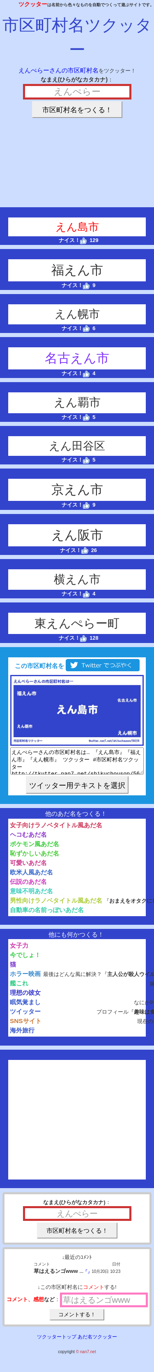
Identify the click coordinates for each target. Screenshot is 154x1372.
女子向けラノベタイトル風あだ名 (56, 829)
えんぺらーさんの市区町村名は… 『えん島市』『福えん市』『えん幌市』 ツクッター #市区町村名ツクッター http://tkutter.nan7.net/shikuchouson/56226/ (76, 763)
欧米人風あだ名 (31, 877)
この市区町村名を (77, 665)
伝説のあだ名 (28, 886)
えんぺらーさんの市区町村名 (58, 70)
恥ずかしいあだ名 (34, 858)
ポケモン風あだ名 (34, 848)
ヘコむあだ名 (28, 839)
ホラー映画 (25, 978)
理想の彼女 (25, 997)
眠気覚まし (25, 1006)
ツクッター (32, 4)
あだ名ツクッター (97, 1342)
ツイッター (25, 1016)
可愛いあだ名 (28, 867)
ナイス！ (73, 240)
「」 (87, 1276)
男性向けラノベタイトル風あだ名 (56, 905)
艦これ (19, 988)
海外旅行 (22, 1035)
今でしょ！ (25, 959)
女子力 (19, 950)
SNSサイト (25, 1025)
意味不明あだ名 (31, 895)
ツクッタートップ (56, 1342)
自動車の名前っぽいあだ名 (47, 914)
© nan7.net (86, 1356)
